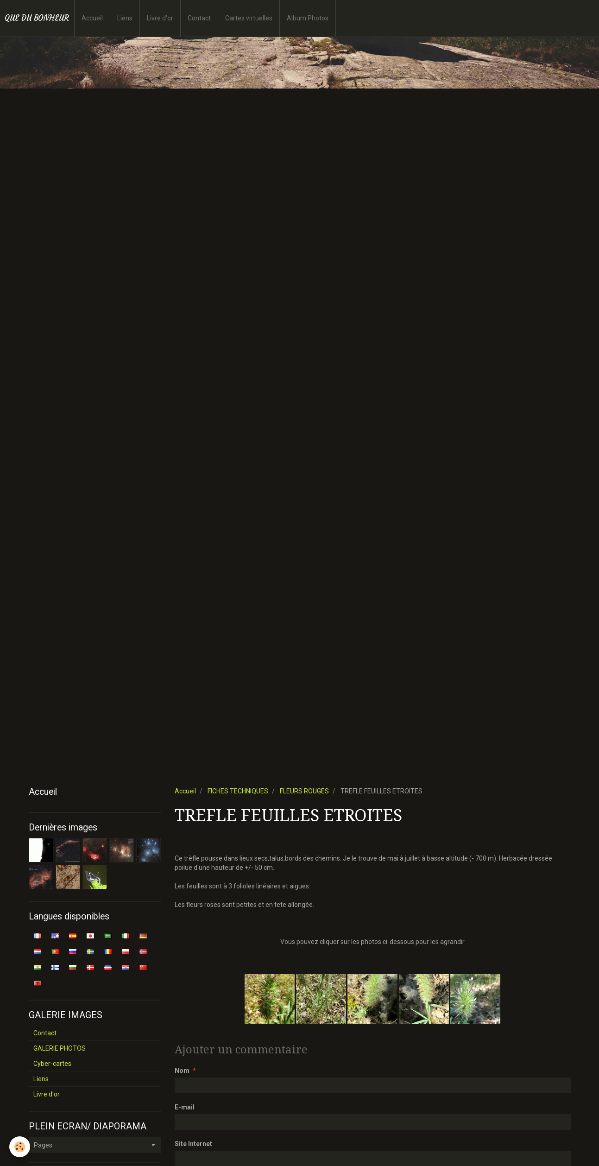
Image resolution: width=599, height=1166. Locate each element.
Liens (124, 18)
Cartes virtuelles (248, 18)
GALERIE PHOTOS (59, 1048)
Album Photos (307, 18)
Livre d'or (160, 18)
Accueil (92, 18)
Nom (182, 1070)
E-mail (185, 1107)
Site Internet (193, 1143)
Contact (199, 18)
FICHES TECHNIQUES (238, 791)
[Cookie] (19, 1146)
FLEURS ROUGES (304, 791)
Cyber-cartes (52, 1063)
